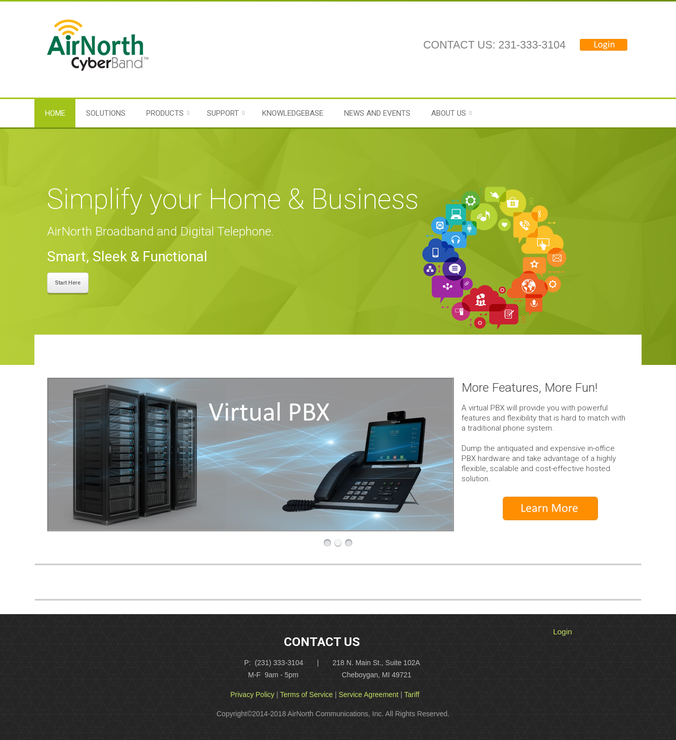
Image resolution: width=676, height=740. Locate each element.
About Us (448, 113)
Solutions (105, 113)
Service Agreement (368, 694)
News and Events (377, 113)
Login (562, 631)
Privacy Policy (252, 694)
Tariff (411, 694)
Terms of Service (306, 694)
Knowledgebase (292, 113)
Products (165, 113)
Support (223, 113)
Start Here (67, 283)
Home (55, 113)
